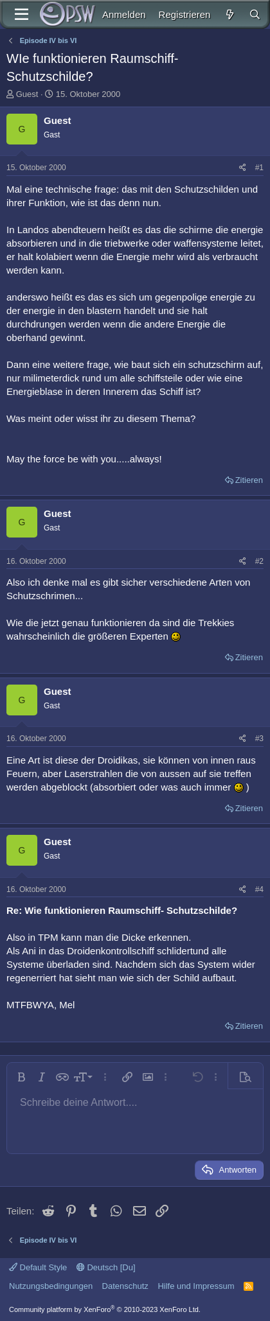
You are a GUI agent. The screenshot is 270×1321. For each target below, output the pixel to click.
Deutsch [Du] (106, 1267)
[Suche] (254, 14)
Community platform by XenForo (105, 1309)
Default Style (38, 1267)
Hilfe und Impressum (196, 1286)
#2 (259, 561)
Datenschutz (125, 1286)
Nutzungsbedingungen (51, 1286)
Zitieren (249, 480)
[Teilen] (243, 168)
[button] (21, 1077)
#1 (259, 167)
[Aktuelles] (229, 14)
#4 (259, 889)
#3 (259, 738)
